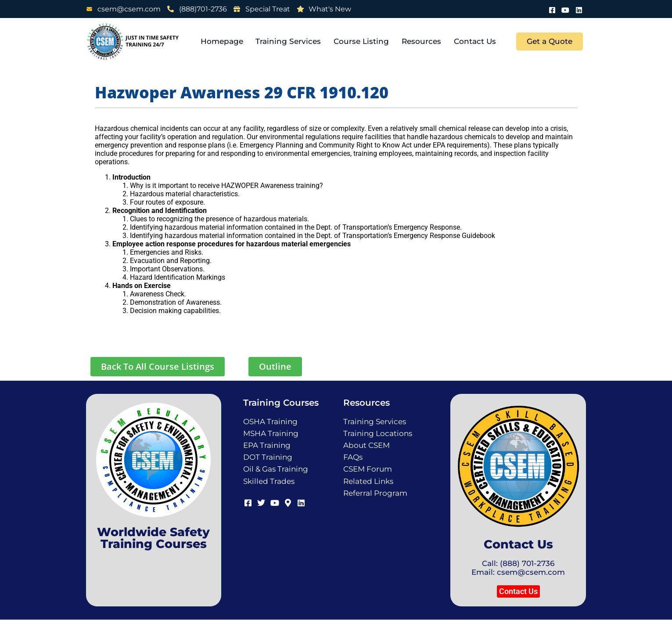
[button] (518, 591)
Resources (422, 41)
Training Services (290, 41)
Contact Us (475, 41)
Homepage (223, 41)
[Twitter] (260, 501)
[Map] (287, 501)
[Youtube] (565, 9)
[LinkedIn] (579, 9)
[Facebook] (552, 9)
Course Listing (362, 41)
